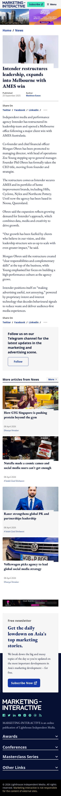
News (19, 30)
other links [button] (30, 767)
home (7, 30)
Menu (51, 4)
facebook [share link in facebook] (19, 110)
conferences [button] (30, 747)
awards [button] (30, 736)
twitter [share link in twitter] (7, 110)
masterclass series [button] (30, 756)
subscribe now (25, 684)
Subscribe (37, 5)
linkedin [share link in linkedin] (34, 110)
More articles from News (30, 379)
